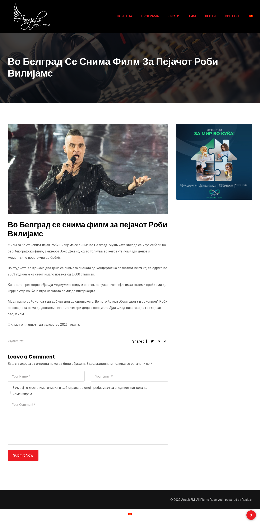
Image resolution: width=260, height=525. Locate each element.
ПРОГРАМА (150, 16)
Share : (138, 341)
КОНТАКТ (232, 16)
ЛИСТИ (173, 16)
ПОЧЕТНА (124, 16)
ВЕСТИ (210, 16)
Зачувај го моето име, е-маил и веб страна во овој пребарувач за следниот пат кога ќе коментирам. (80, 391)
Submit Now (23, 455)
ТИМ (192, 16)
